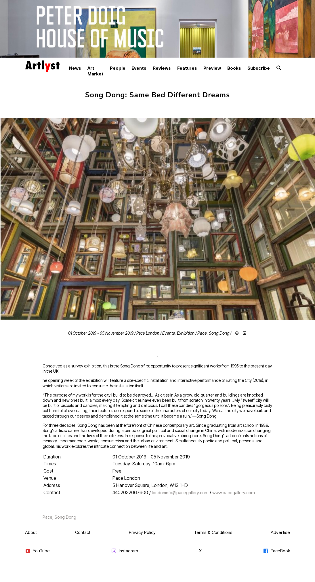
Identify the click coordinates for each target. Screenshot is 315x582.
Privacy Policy (142, 532)
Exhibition (185, 333)
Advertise (280, 532)
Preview (212, 68)
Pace (202, 333)
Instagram (124, 551)
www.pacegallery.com (233, 492)
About (31, 532)
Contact (82, 532)
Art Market (95, 71)
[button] (279, 68)
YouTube (37, 551)
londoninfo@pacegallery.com (180, 492)
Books (234, 68)
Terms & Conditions (213, 532)
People (117, 68)
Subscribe (258, 68)
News (75, 68)
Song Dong (219, 333)
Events (138, 68)
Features (187, 68)
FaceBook (276, 551)
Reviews (162, 68)
